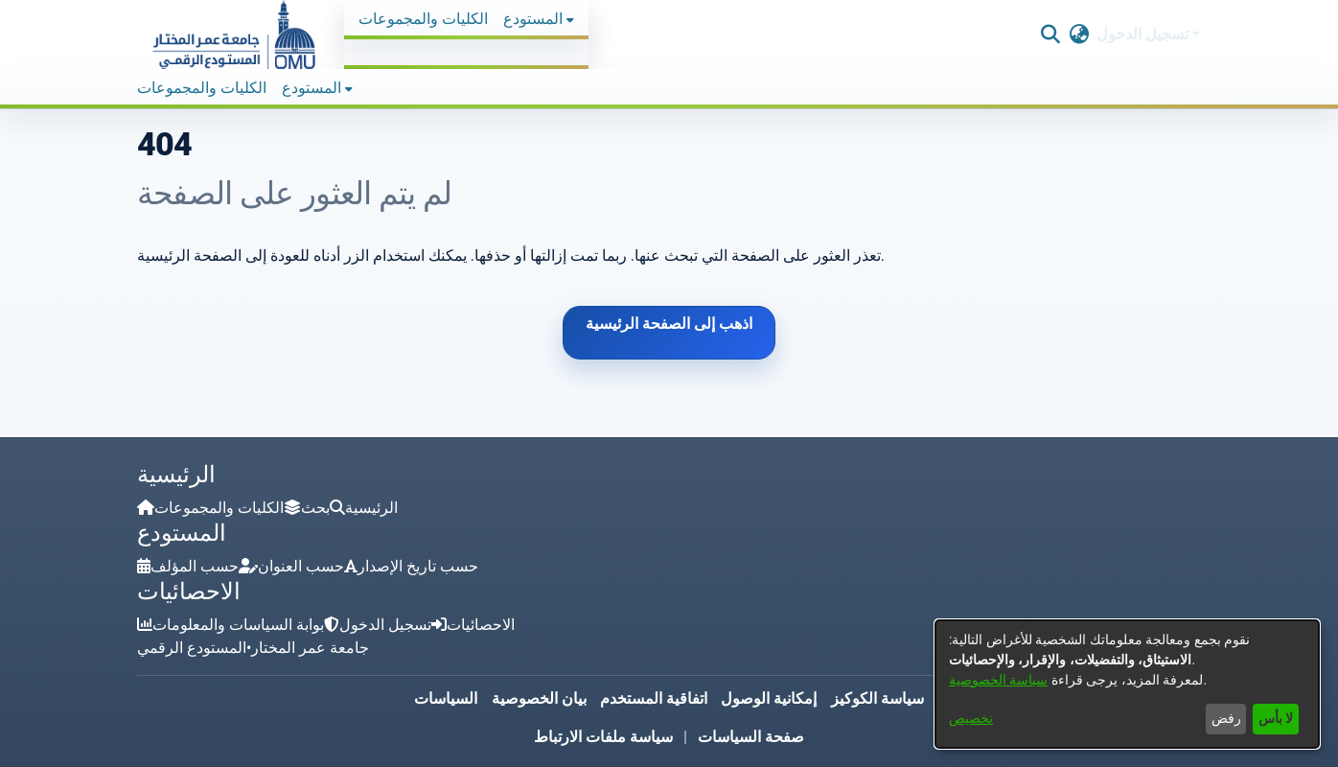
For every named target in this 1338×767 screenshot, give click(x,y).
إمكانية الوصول (769, 698)
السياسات (445, 698)
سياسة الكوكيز (877, 698)
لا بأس (1275, 718)
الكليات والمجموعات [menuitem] (423, 19)
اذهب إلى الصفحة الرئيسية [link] (669, 323)
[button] (233, 34)
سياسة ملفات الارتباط (603, 737)
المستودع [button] (533, 19)
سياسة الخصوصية (998, 679)
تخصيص (971, 718)
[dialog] (1127, 684)
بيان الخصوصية (539, 698)
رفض (1226, 718)
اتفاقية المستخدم (653, 698)
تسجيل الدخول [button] (1144, 34)
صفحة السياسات (751, 737)
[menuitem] (538, 19)
